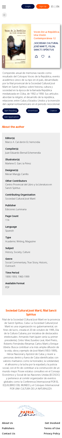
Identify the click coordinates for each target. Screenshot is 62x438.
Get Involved (52, 423)
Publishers (8, 428)
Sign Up (42, 6)
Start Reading (10, 110)
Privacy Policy (52, 433)
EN (57, 6)
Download (33, 110)
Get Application (11, 116)
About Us (7, 423)
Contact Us (8, 433)
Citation (53, 110)
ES (52, 6)
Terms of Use (52, 428)
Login (28, 6)
